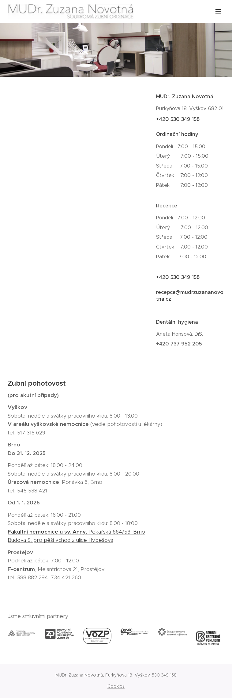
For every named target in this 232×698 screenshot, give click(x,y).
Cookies (116, 686)
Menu (218, 11)
